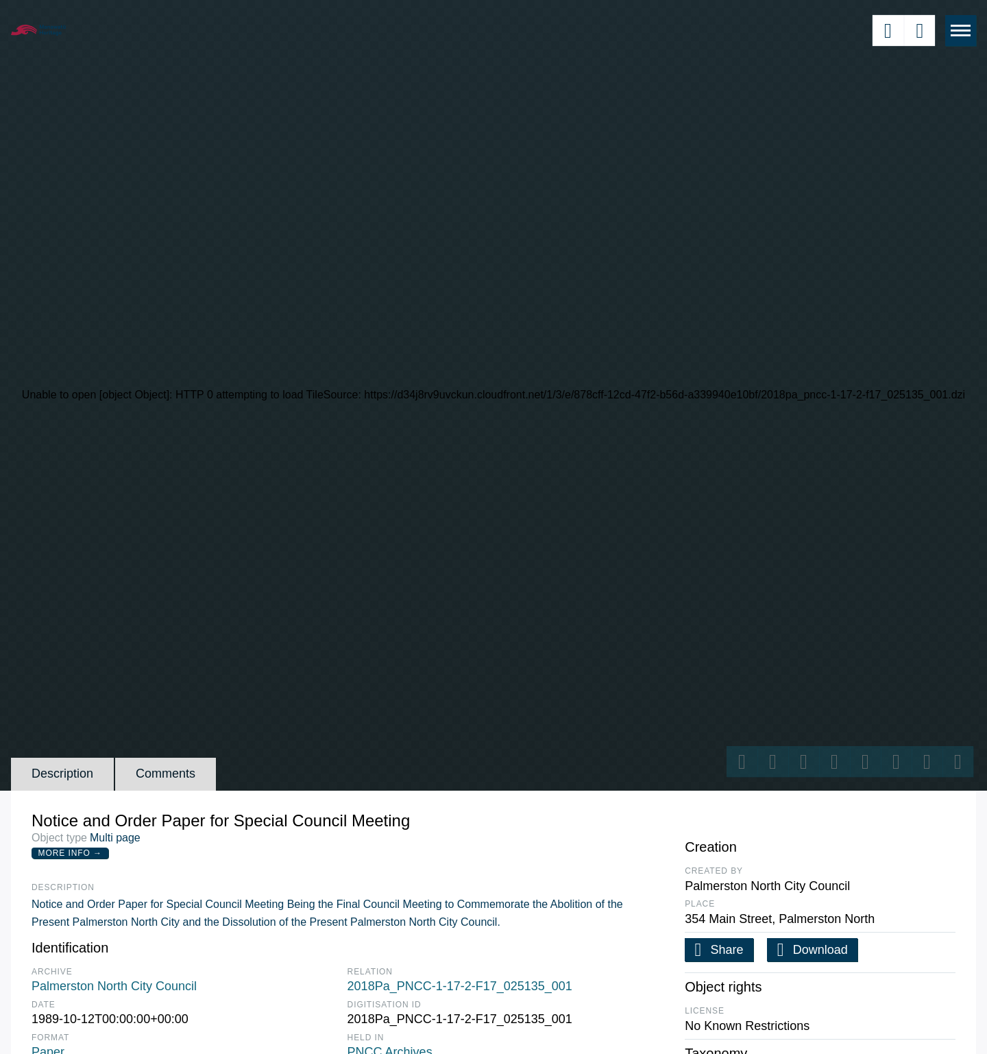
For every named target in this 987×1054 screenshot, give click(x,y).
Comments (165, 773)
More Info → (70, 853)
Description (62, 773)
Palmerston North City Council (114, 986)
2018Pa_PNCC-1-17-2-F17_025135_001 (460, 986)
